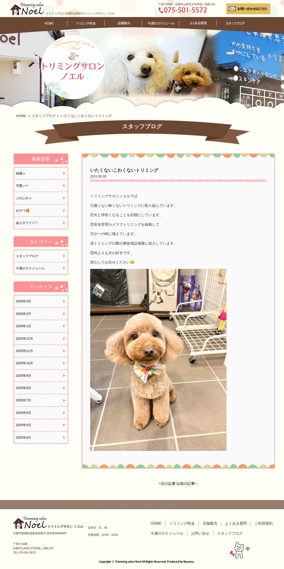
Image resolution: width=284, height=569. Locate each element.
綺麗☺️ (20, 173)
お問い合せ (200, 533)
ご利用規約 (263, 523)
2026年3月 (23, 301)
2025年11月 (24, 351)
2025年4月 (23, 437)
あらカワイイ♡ (27, 223)
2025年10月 (24, 363)
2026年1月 (23, 326)
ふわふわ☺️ (24, 198)
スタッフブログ (44, 116)
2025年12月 (24, 338)
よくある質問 (236, 523)
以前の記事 (186, 484)
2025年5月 (23, 425)
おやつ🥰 (22, 210)
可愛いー (22, 185)
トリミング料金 (182, 523)
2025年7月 (23, 400)
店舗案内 (210, 523)
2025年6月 (23, 413)
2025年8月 (23, 388)
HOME (21, 116)
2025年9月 (23, 375)
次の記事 (168, 484)
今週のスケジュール (30, 268)
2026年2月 (23, 314)
